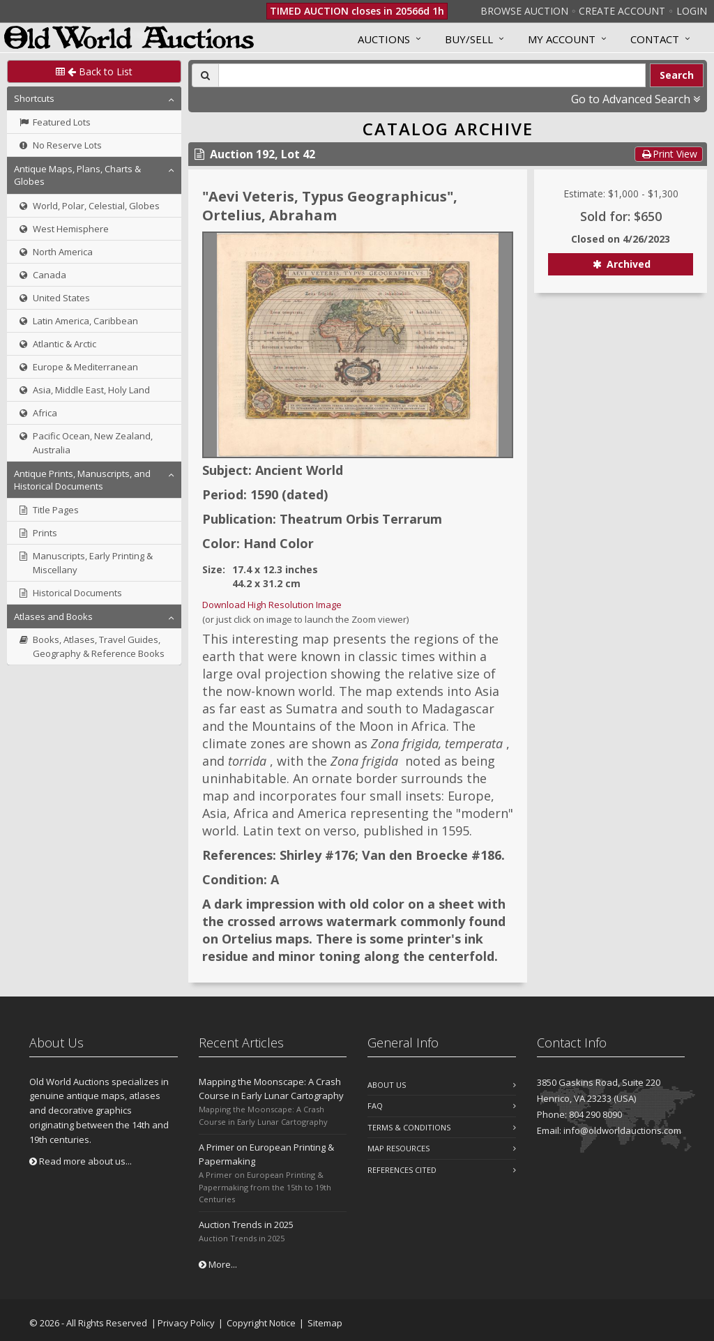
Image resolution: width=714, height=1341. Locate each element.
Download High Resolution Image (272, 604)
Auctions (384, 39)
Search (677, 75)
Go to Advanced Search (635, 99)
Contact (654, 39)
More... (218, 1264)
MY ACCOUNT (561, 39)
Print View (668, 153)
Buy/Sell (469, 39)
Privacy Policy (186, 1323)
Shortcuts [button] (34, 98)
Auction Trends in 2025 (246, 1224)
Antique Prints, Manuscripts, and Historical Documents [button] (82, 479)
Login (691, 10)
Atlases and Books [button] (53, 616)
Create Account (622, 10)
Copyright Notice (261, 1323)
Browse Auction (524, 10)
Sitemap (324, 1323)
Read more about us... (80, 1161)
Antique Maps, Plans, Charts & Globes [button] (77, 175)
